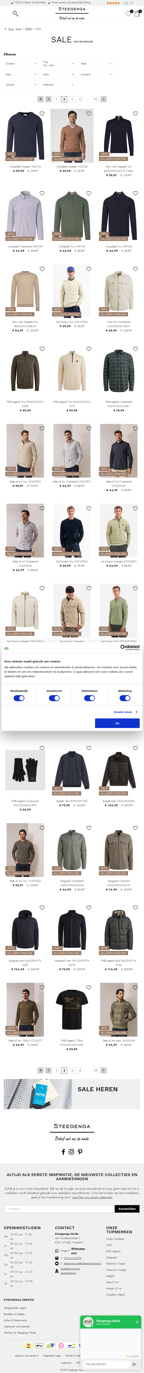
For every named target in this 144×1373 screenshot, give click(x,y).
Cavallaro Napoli (115, 1295)
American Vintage (116, 1270)
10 (95, 99)
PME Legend (113, 1251)
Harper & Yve (114, 1288)
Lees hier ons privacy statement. (92, 1197)
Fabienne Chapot (115, 1264)
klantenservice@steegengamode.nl (82, 1263)
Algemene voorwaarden (17, 1326)
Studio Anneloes (115, 1239)
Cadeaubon (66, 1363)
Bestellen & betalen (14, 1314)
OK (117, 723)
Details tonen (123, 711)
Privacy (91, 1355)
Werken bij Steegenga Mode (20, 1333)
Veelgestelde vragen (15, 1308)
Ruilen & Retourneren (15, 1320)
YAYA (109, 1245)
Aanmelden (127, 1208)
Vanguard (111, 1257)
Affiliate (79, 1363)
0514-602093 (72, 1258)
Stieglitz (110, 1276)
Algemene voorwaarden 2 (26, 1355)
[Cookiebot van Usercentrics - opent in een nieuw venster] (123, 647)
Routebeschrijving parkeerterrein (70, 1271)
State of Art (112, 1282)
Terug (11, 29)
